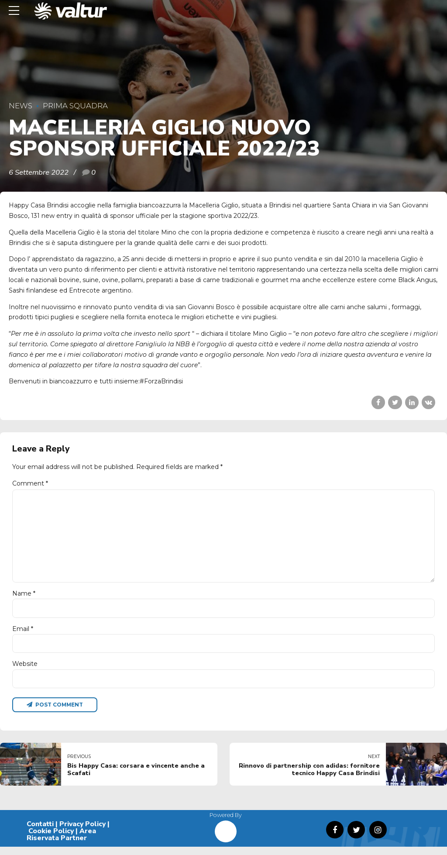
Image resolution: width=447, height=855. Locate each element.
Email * (22, 635)
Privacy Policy (82, 832)
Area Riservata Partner (61, 842)
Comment (30, 483)
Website (25, 671)
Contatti (40, 832)
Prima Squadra (75, 105)
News (20, 105)
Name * (23, 599)
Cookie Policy (51, 839)
